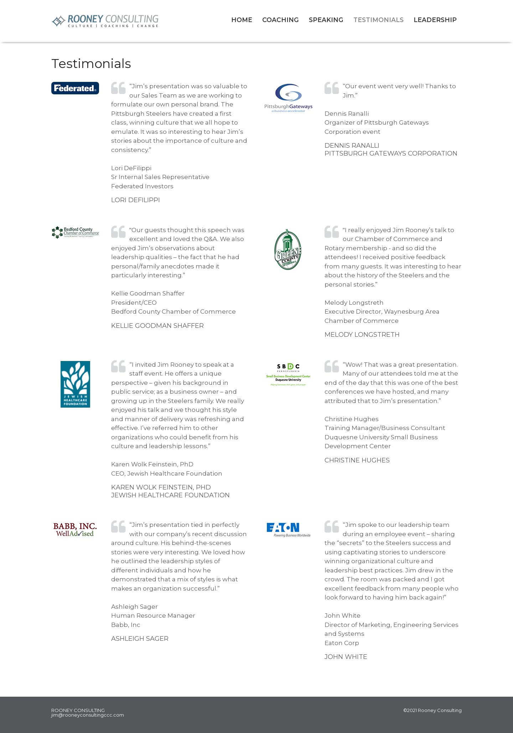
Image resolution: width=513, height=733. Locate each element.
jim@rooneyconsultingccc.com (87, 715)
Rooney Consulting (136, 21)
